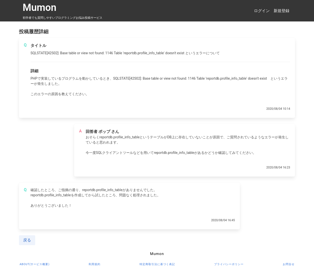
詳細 (34, 71)
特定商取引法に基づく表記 (157, 264)
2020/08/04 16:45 (223, 220)
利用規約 (94, 264)
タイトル (38, 45)
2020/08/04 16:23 (278, 167)
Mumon (39, 7)
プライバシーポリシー (229, 264)
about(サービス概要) (34, 264)
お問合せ (289, 264)
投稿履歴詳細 (33, 32)
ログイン (262, 10)
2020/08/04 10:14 (278, 108)
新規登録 (281, 10)
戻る (27, 240)
